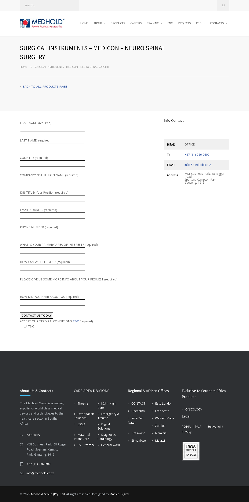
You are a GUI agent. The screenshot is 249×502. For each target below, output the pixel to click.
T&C (76, 321)
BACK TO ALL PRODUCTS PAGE (44, 87)
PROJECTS (184, 23)
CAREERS (136, 23)
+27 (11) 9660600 (38, 464)
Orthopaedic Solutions (84, 416)
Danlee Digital (119, 494)
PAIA (198, 426)
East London (163, 403)
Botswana (138, 433)
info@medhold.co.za (198, 165)
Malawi (160, 440)
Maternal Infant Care (82, 437)
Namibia (160, 433)
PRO (199, 23)
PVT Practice (86, 445)
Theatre (82, 403)
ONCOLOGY (193, 409)
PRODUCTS (118, 23)
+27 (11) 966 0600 (196, 155)
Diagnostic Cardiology (107, 437)
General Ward (110, 445)
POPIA (186, 426)
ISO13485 (33, 435)
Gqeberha (138, 411)
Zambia (160, 426)
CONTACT (138, 403)
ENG (170, 23)
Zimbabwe (138, 440)
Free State (162, 411)
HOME (84, 23)
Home (23, 67)
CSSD (81, 424)
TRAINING (153, 23)
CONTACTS (217, 23)
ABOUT (98, 23)
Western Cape (164, 418)
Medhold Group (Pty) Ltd (48, 494)
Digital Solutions (104, 426)
